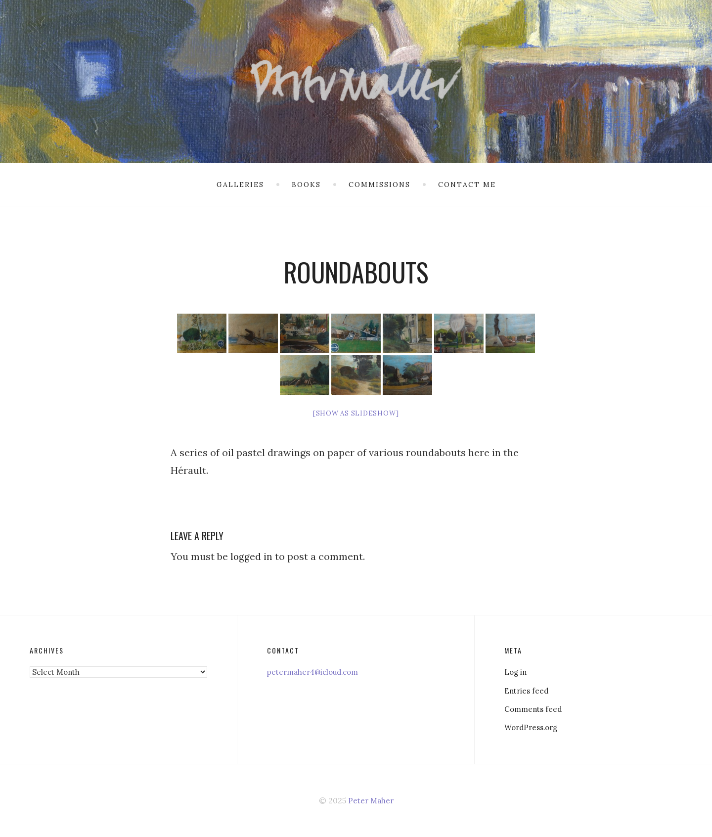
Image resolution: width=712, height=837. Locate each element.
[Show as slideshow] (356, 413)
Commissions (379, 184)
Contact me (467, 184)
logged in (251, 556)
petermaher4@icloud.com (316, 672)
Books (306, 184)
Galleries (240, 184)
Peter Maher (371, 800)
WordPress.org (533, 727)
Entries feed (527, 691)
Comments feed (534, 709)
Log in (516, 672)
